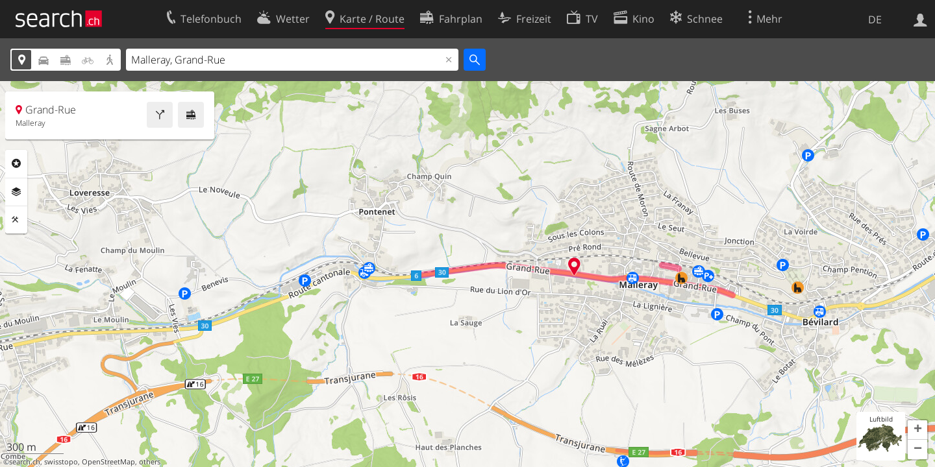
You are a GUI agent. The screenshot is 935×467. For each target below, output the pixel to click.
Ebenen (16, 192)
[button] (917, 430)
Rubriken (16, 163)
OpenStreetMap (108, 461)
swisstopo (61, 461)
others (149, 461)
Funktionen (16, 220)
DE (875, 19)
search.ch (24, 461)
